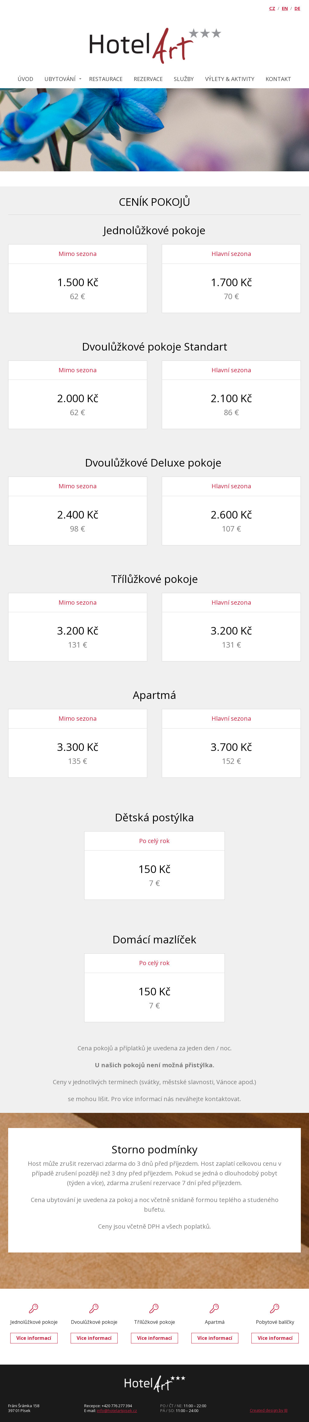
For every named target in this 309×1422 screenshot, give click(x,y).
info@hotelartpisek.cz (117, 1410)
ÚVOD (25, 78)
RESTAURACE (106, 78)
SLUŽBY (184, 78)
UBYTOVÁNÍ (59, 78)
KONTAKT (278, 78)
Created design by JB (269, 1410)
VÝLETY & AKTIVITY (229, 78)
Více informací (33, 1338)
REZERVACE (148, 78)
